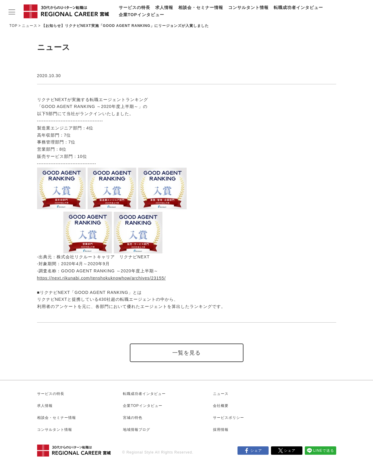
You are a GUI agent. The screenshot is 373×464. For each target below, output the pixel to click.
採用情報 (221, 430)
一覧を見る (186, 353)
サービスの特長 (134, 7)
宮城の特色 (132, 418)
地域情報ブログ (136, 430)
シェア (256, 450)
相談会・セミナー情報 (200, 7)
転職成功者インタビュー (298, 7)
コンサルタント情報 (248, 7)
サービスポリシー (228, 418)
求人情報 (164, 7)
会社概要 (221, 406)
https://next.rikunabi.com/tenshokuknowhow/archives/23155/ (101, 278)
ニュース (29, 26)
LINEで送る (323, 450)
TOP (13, 26)
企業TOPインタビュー (141, 14)
